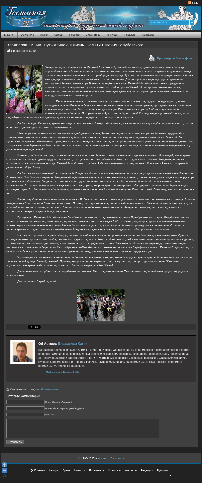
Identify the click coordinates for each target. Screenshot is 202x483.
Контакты (148, 34)
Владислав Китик (72, 344)
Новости (74, 34)
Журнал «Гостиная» (111, 462)
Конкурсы (112, 34)
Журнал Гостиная (20, 16)
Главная (9, 34)
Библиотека (93, 34)
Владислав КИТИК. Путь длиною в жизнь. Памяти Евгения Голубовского (74, 45)
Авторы (58, 34)
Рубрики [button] (164, 475)
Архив (44, 34)
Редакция (130, 34)
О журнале (27, 34)
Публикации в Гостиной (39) (62, 372)
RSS (193, 2)
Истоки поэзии (50, 389)
